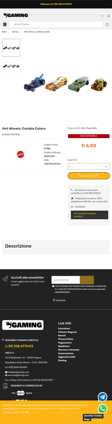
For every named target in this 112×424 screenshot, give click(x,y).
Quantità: (72, 160)
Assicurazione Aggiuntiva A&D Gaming (66, 357)
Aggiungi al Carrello (89, 175)
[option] (65, 82)
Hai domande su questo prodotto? (85, 215)
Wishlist (15, 134)
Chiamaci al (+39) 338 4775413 (56, 4)
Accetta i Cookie (93, 415)
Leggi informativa (62, 292)
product (6, 134)
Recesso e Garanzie (68, 349)
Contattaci (78, 207)
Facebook (59, 300)
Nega (87, 419)
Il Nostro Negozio (67, 332)
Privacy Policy (65, 339)
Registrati (87, 280)
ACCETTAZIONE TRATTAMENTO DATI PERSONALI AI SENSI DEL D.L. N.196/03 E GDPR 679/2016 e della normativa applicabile (80, 289)
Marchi (62, 335)
